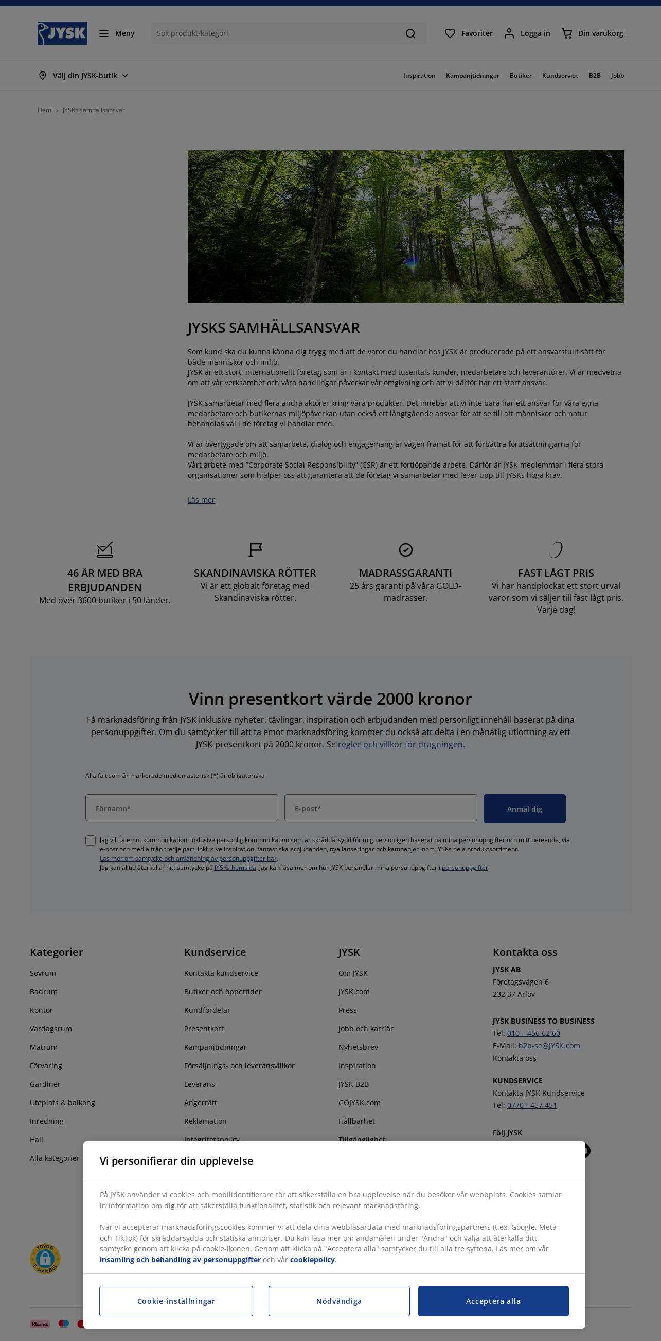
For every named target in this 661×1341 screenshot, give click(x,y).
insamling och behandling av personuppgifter (180, 1259)
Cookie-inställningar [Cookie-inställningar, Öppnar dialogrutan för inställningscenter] (176, 1301)
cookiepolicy (312, 1259)
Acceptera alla (493, 1301)
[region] (334, 1235)
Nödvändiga (339, 1301)
